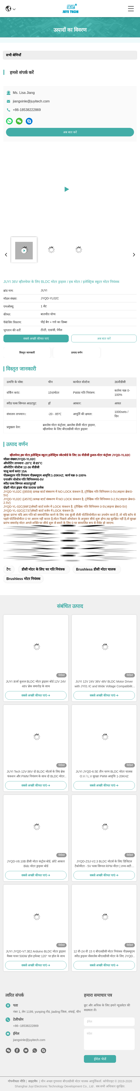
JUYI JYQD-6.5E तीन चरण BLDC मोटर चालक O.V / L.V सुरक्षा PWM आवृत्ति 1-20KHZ (104, 774)
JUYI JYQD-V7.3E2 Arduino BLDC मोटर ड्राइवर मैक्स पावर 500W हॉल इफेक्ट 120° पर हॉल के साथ (36, 954)
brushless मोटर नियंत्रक (23, 579)
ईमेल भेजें (100, 1059)
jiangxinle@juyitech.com (31, 101)
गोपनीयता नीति (16, 1081)
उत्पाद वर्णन (76, 352)
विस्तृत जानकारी (26, 352)
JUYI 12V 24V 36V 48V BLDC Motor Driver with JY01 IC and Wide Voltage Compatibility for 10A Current (104, 684)
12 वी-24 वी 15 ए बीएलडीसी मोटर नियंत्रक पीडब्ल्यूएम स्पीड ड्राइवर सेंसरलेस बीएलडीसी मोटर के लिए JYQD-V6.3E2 (104, 954)
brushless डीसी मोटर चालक (96, 569)
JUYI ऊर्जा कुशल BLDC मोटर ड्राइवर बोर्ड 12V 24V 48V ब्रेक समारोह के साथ (36, 684)
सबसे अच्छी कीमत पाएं (36, 338)
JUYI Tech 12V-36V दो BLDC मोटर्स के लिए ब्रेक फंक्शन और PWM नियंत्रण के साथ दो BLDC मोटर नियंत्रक (36, 774)
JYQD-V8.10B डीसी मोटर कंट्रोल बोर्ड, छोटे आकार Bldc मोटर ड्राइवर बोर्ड (36, 864)
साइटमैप (32, 1081)
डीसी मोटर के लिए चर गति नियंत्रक (43, 569)
